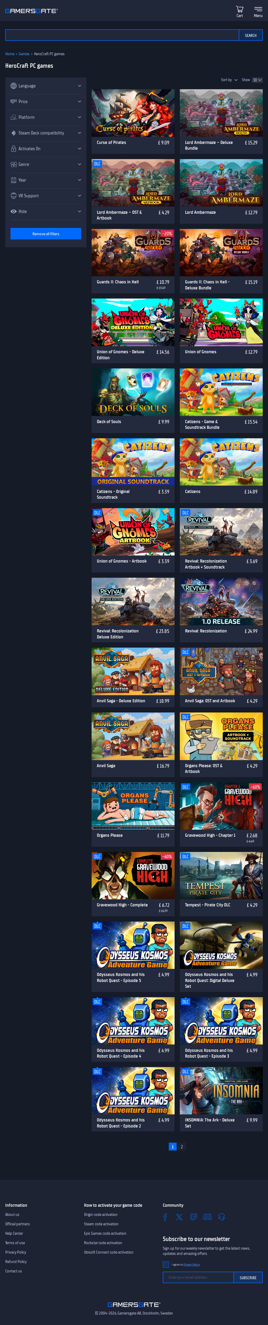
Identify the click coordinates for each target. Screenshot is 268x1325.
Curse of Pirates (111, 142)
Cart (240, 15)
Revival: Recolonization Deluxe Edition (118, 634)
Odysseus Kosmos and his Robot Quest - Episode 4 (121, 1053)
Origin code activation (101, 1214)
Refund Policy (16, 1261)
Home (9, 54)
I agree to (186, 1265)
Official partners (17, 1224)
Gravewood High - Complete (122, 905)
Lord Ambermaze (200, 212)
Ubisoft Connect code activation (108, 1252)
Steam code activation (101, 1224)
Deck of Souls (109, 421)
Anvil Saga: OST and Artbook (210, 701)
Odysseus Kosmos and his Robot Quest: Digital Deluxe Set (209, 980)
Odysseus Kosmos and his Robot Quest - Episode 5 (121, 977)
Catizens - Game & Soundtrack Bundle (202, 424)
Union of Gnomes (200, 352)
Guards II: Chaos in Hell (118, 282)
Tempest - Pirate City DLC (207, 905)
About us (12, 1214)
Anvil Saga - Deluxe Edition (121, 701)
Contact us (13, 1271)
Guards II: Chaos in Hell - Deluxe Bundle (207, 285)
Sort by (226, 79)
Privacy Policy (15, 1252)
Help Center (14, 1233)
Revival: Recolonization (206, 631)
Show (246, 79)
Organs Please (110, 835)
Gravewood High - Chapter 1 (210, 835)
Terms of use (15, 1242)
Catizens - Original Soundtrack (113, 494)
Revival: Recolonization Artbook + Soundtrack (206, 564)
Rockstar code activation (103, 1242)
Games (24, 54)
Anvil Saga (106, 765)
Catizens (192, 491)
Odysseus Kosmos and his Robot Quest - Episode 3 (209, 1053)
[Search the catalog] (122, 35)
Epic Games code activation (105, 1233)
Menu (258, 15)
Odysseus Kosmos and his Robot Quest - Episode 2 (121, 1123)
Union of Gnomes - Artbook (122, 561)
